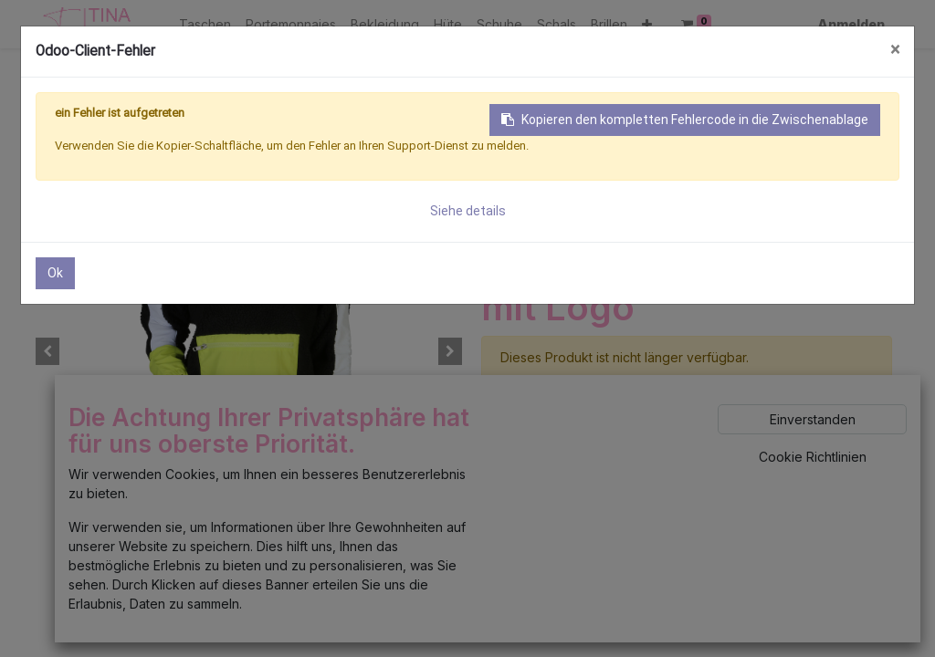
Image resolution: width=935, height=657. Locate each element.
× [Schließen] (894, 49)
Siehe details (468, 210)
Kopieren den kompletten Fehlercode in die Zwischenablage (684, 119)
